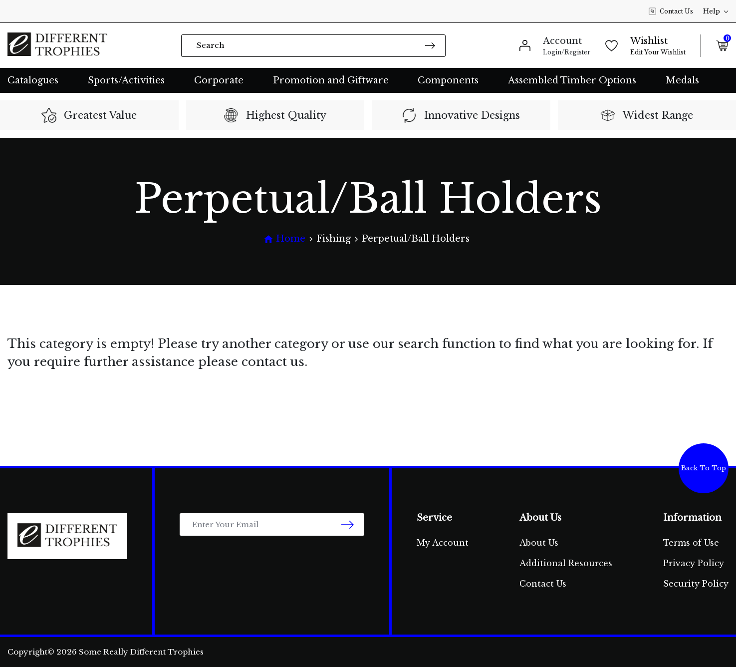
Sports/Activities (126, 80)
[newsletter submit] (347, 524)
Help (716, 11)
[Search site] (430, 45)
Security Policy (696, 584)
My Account (443, 543)
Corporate (219, 80)
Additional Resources (565, 563)
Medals (682, 80)
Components (448, 80)
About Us (538, 543)
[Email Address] (272, 524)
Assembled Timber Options (572, 80)
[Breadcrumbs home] (284, 239)
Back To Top (703, 468)
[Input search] (313, 45)
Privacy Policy (693, 563)
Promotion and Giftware (331, 80)
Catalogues (32, 80)
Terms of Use (691, 543)
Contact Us (671, 11)
